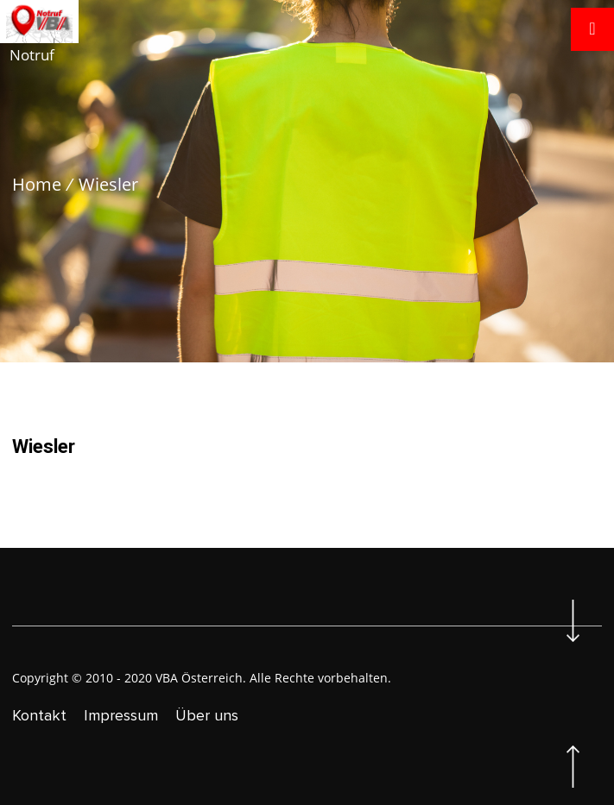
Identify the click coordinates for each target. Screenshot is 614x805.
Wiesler (108, 184)
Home (36, 184)
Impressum (121, 715)
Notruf (31, 55)
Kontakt (39, 715)
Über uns (206, 715)
